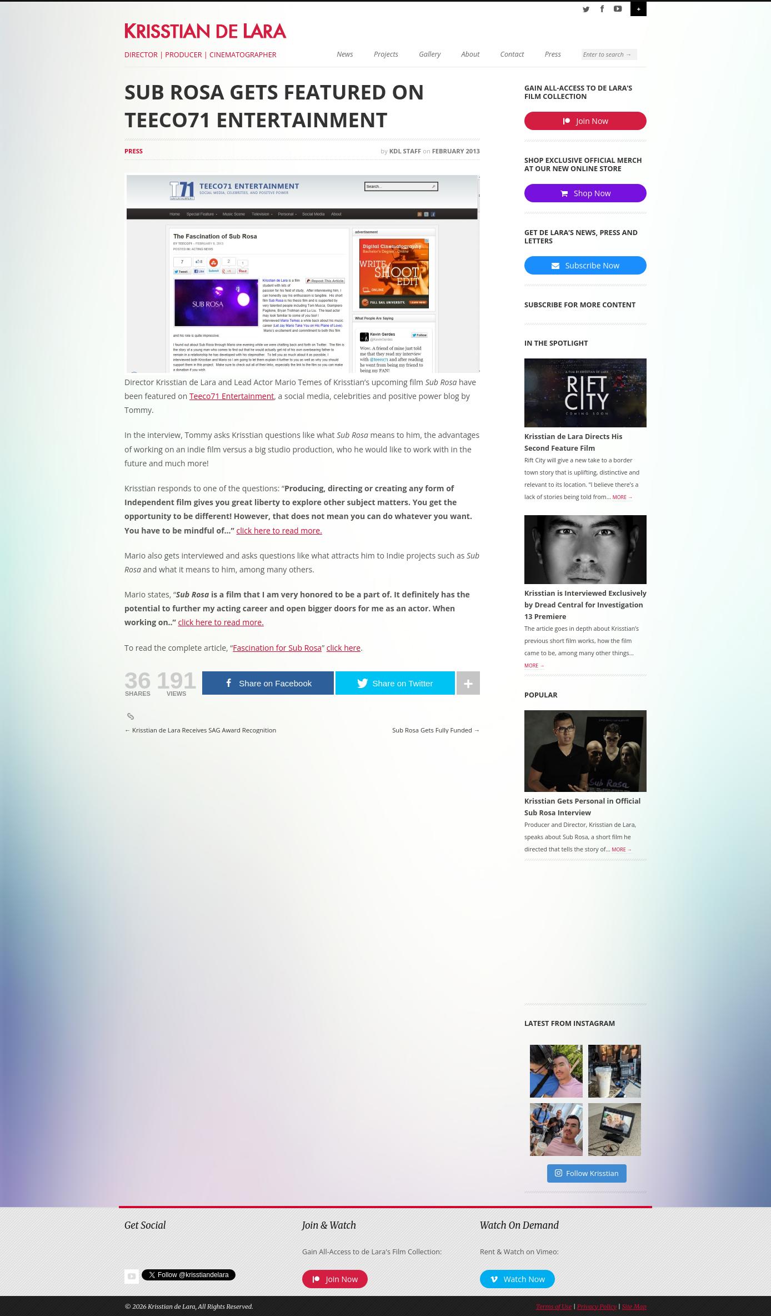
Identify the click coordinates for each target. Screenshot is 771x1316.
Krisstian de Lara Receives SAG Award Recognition (200, 730)
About (471, 54)
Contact (512, 54)
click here (344, 647)
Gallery (429, 54)
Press (553, 54)
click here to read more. (220, 622)
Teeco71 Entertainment (231, 396)
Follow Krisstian (587, 1173)
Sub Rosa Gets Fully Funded (436, 730)
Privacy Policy (597, 1306)
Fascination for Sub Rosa (277, 647)
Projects (386, 54)
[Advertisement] (585, 936)
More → (623, 497)
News (345, 54)
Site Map (634, 1306)
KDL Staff (405, 151)
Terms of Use (554, 1306)
